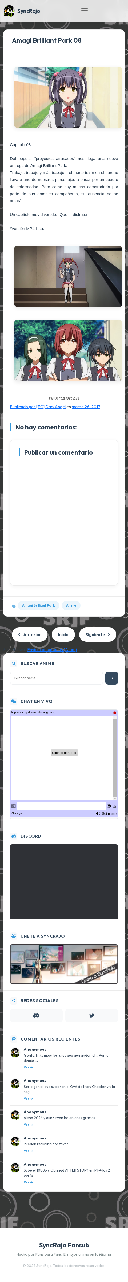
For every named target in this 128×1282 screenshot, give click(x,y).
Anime (71, 605)
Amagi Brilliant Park (38, 605)
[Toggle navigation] (84, 11)
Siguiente (98, 634)
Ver (28, 1067)
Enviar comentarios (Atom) (52, 649)
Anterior (29, 634)
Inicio (63, 634)
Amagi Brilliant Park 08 (47, 40)
